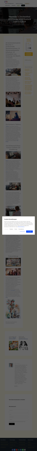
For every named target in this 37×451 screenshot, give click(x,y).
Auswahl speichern (22, 231)
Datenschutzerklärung (21, 226)
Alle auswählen (29, 231)
